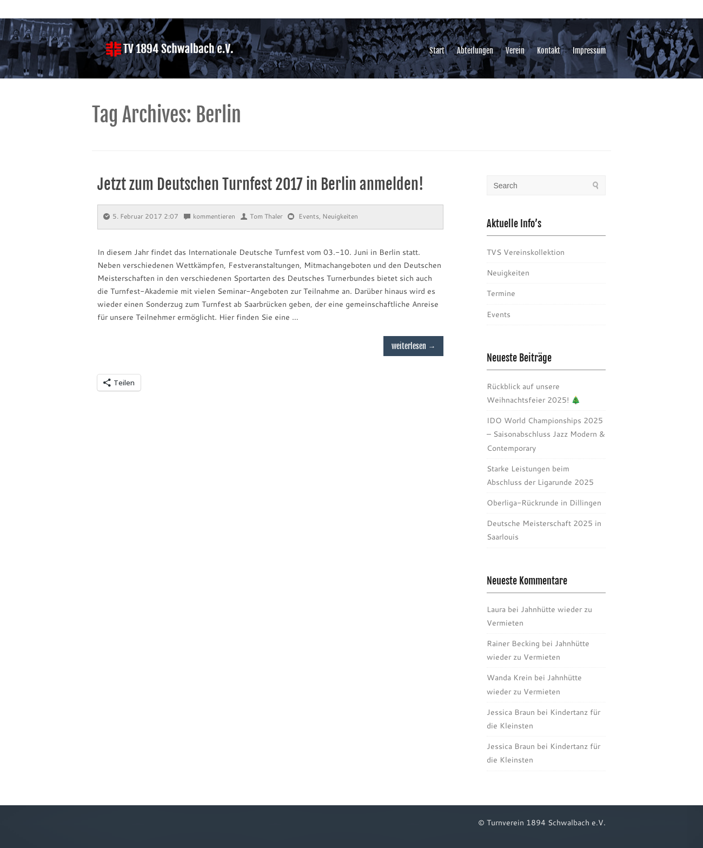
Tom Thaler (262, 216)
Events (309, 216)
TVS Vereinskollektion (526, 252)
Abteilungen (475, 50)
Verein (515, 50)
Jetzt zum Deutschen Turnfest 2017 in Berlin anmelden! (260, 184)
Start (437, 50)
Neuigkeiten (340, 216)
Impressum (589, 50)
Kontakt (548, 50)
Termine (501, 293)
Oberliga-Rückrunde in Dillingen (544, 502)
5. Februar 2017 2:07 (140, 216)
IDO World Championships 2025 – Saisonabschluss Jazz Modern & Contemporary (546, 434)
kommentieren (209, 216)
